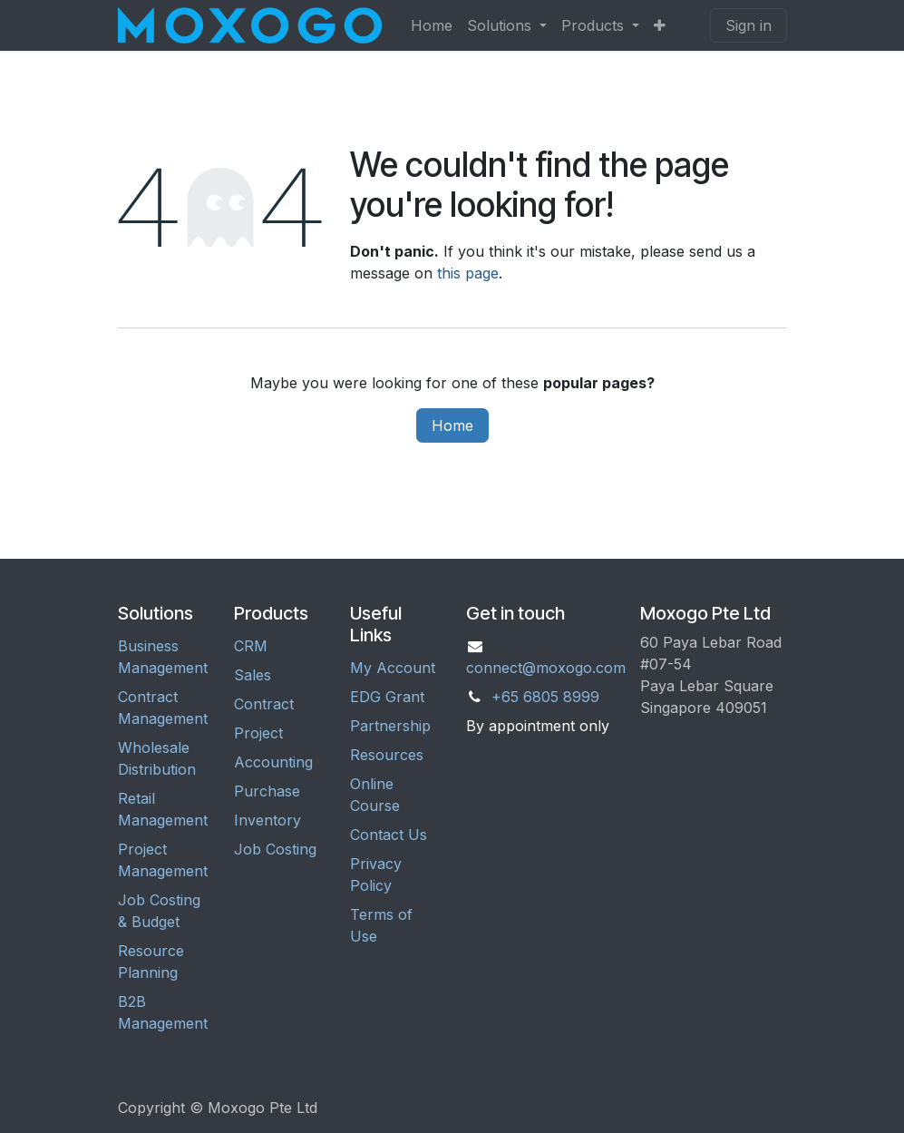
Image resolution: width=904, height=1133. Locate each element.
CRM (250, 646)
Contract (264, 704)
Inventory (267, 820)
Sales (252, 675)
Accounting (273, 762)
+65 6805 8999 (545, 697)
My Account (392, 668)
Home (452, 425)
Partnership (390, 726)
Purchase (267, 791)
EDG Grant (387, 697)
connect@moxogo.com (546, 668)
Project (258, 733)
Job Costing (275, 849)
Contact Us (388, 834)
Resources (386, 755)
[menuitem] (431, 25)
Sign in (748, 25)
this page (468, 273)
